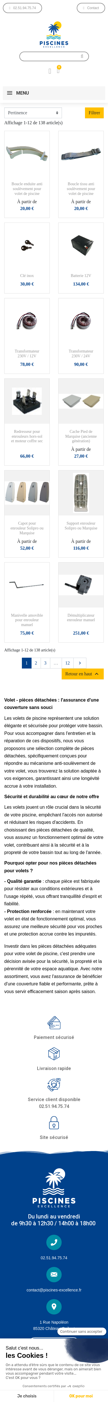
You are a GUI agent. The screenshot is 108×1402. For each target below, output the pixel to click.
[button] (22, 8)
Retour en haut (82, 674)
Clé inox (27, 276)
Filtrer (94, 112)
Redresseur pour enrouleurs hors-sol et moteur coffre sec (27, 436)
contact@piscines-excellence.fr (53, 1290)
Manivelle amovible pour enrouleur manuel (27, 620)
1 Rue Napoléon (54, 1322)
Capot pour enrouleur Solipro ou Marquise (27, 528)
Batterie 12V (81, 276)
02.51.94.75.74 (54, 1258)
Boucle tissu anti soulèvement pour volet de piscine (81, 189)
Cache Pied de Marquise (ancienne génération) (81, 436)
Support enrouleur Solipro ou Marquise (81, 525)
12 (67, 663)
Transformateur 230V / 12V (27, 353)
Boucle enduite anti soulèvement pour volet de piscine (27, 189)
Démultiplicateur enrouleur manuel (81, 617)
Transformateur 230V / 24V (81, 353)
